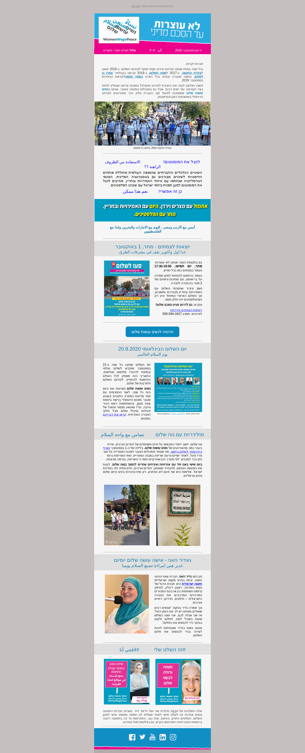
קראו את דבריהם (114, 414)
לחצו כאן (135, 6)
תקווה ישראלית (192, 583)
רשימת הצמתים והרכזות (186, 310)
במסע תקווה (134, 76)
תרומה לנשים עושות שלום (152, 332)
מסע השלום (158, 73)
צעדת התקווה (191, 73)
